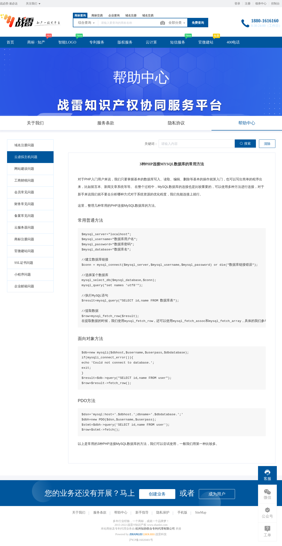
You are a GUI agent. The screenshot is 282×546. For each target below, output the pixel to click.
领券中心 (260, 3)
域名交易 (147, 15)
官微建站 (205, 42)
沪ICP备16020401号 (141, 540)
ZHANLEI (135, 534)
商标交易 (97, 15)
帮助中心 (120, 512)
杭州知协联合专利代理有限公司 (155, 528)
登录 (237, 3)
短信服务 (177, 42)
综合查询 (86, 23)
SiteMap (200, 512)
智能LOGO (67, 42)
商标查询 (80, 15)
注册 (248, 3)
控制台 (275, 3)
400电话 (233, 42)
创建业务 (157, 494)
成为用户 (216, 494)
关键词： (151, 144)
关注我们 (33, 3)
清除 (267, 144)
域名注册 (131, 15)
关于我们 (78, 512)
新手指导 (142, 512)
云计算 (151, 42)
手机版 (182, 512)
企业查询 (114, 15)
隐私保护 (162, 512)
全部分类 (177, 23)
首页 (10, 42)
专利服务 (96, 42)
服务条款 (99, 512)
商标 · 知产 (36, 42)
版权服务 (125, 42)
